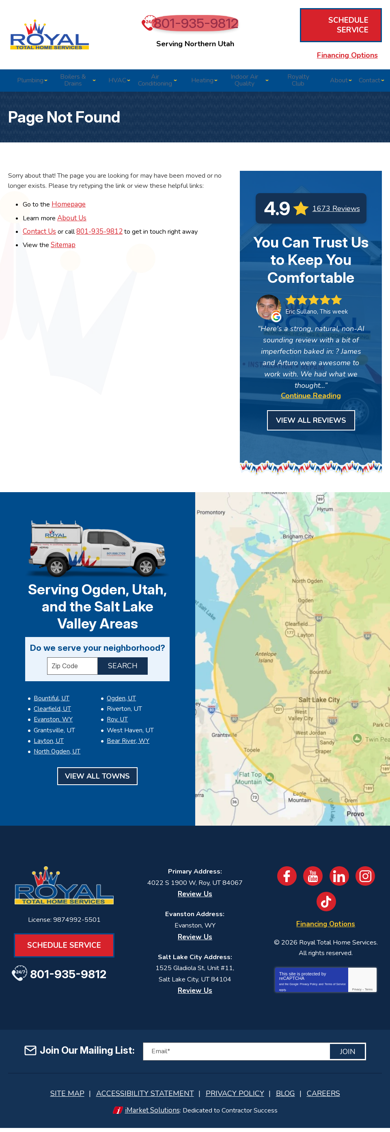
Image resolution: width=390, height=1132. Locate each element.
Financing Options (337, 46)
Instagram (368, 875)
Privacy (357, 992)
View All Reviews (311, 420)
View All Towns (97, 757)
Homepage (70, 203)
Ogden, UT (121, 686)
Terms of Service (335, 985)
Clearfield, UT (52, 695)
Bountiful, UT (51, 686)
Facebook (285, 875)
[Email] (254, 1057)
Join (348, 1057)
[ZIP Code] (72, 654)
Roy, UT (117, 704)
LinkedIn (340, 875)
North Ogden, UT (57, 732)
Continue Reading (311, 395)
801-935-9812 (199, 28)
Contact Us (39, 229)
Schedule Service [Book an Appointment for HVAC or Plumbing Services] (337, 27)
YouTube (313, 875)
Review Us (195, 892)
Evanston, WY (53, 704)
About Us (74, 216)
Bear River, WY (128, 723)
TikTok (326, 901)
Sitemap (64, 242)
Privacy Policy (309, 985)
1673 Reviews (336, 207)
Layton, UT (49, 723)
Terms (369, 992)
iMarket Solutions (150, 1114)
